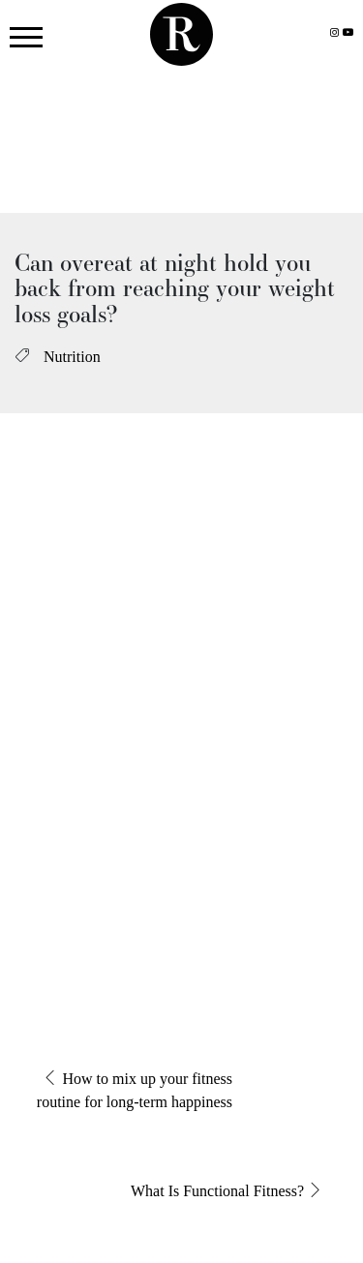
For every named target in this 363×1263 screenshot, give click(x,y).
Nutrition (72, 356)
